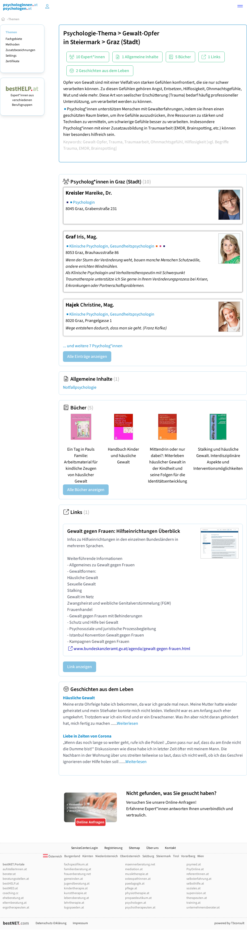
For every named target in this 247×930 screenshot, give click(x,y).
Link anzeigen (79, 667)
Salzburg (148, 856)
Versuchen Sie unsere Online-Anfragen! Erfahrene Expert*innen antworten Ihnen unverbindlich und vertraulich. (185, 804)
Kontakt (170, 848)
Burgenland (72, 856)
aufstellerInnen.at (15, 869)
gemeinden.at (73, 879)
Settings (11, 55)
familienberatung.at (77, 869)
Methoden (13, 44)
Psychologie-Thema (89, 33)
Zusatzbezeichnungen (20, 50)
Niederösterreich (106, 856)
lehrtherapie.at (74, 902)
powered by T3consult (229, 923)
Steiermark (85, 42)
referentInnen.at (197, 874)
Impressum (80, 923)
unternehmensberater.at (203, 907)
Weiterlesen (127, 723)
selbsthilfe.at (195, 883)
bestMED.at (10, 888)
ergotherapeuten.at (16, 907)
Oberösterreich (130, 856)
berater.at (9, 874)
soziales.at (193, 888)
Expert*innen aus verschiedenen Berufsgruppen (22, 97)
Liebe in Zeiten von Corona (87, 736)
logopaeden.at (74, 907)
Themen (13, 19)
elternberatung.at (15, 902)
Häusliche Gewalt (79, 698)
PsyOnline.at (195, 869)
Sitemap (134, 848)
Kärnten (87, 856)
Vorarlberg (188, 856)
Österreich (52, 856)
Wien (200, 856)
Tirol (176, 856)
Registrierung (113, 848)
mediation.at (134, 869)
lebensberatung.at (76, 898)
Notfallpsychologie (79, 387)
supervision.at (196, 893)
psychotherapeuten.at (140, 907)
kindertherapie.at (76, 888)
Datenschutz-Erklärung (51, 923)
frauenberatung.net (77, 874)
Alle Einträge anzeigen (87, 356)
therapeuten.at (196, 898)
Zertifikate (12, 61)
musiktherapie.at (136, 874)
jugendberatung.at (77, 883)
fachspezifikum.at (76, 864)
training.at (193, 902)
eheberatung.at (13, 898)
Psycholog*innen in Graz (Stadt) (107, 182)
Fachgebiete (14, 39)
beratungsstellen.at (16, 879)
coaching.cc (10, 893)
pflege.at (131, 888)
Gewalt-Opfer (140, 33)
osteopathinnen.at (138, 879)
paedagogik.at (134, 883)
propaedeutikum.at (138, 898)
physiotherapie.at (137, 893)
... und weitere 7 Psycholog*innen (92, 346)
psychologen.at (135, 902)
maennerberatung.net (140, 864)
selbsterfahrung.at (198, 879)
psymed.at (193, 864)
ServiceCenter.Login (84, 848)
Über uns (152, 848)
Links (76, 512)
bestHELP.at (11, 883)
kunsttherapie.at (75, 893)
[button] (240, 7)
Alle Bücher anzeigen (85, 490)
